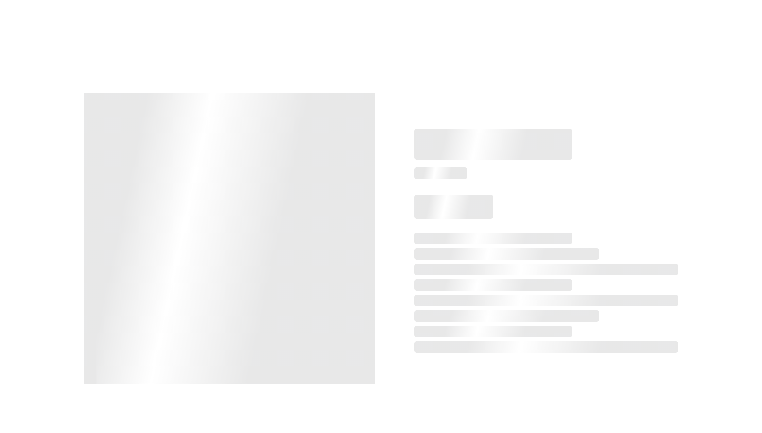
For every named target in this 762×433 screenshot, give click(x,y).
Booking (475, 22)
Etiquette (575, 22)
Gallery (659, 22)
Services (524, 22)
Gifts (619, 22)
